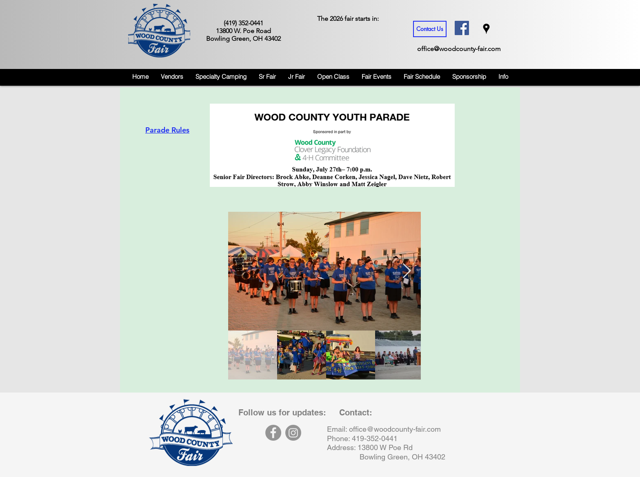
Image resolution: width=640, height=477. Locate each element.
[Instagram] (293, 433)
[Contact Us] (430, 29)
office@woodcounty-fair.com (459, 49)
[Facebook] (273, 433)
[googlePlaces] (486, 29)
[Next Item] (406, 271)
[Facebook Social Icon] (462, 28)
